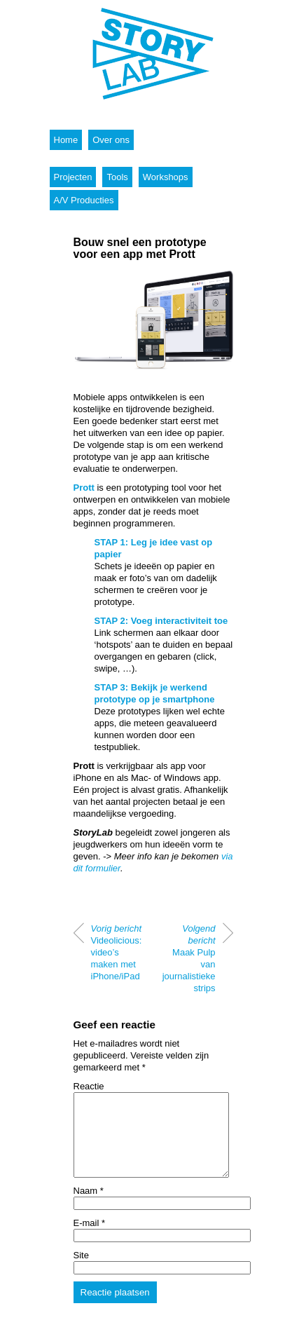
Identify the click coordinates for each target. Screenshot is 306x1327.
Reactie (89, 1086)
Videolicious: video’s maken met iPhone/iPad (116, 952)
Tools (116, 177)
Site (81, 1272)
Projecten (73, 177)
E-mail (90, 1239)
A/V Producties (84, 200)
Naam (89, 1207)
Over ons (111, 140)
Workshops (165, 177)
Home (66, 140)
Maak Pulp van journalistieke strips (189, 958)
